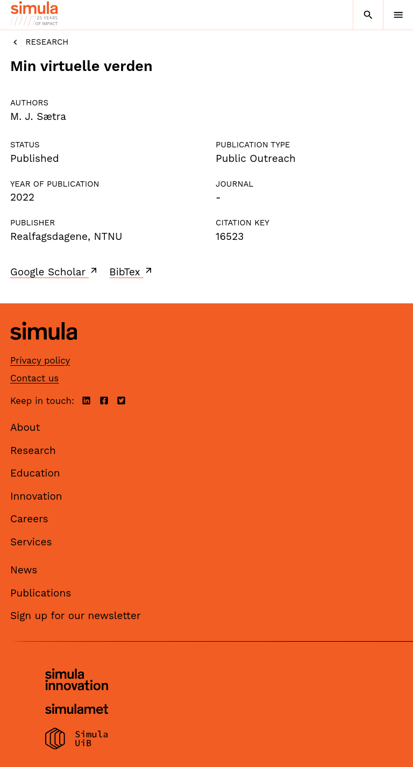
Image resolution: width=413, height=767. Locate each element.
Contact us (34, 378)
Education (35, 473)
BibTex (131, 271)
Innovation (36, 496)
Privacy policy (40, 360)
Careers (29, 519)
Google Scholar (54, 271)
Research (39, 42)
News (23, 570)
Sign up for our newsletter (75, 615)
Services (31, 542)
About (25, 427)
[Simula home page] (43, 348)
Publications (40, 593)
